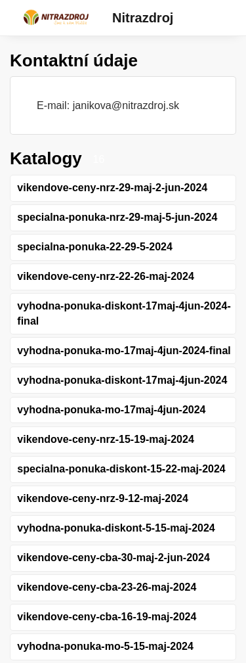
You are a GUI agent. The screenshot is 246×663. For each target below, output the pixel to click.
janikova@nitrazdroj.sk (126, 105)
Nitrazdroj (142, 18)
